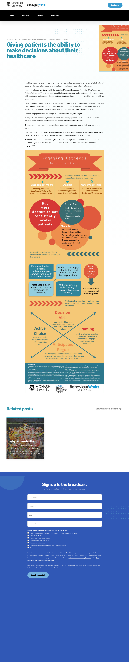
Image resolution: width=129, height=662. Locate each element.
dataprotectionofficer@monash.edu (55, 567)
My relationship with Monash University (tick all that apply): (47, 530)
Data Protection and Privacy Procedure (80, 558)
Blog (20, 39)
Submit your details (38, 575)
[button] (12, 15)
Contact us (115, 5)
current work (43, 90)
